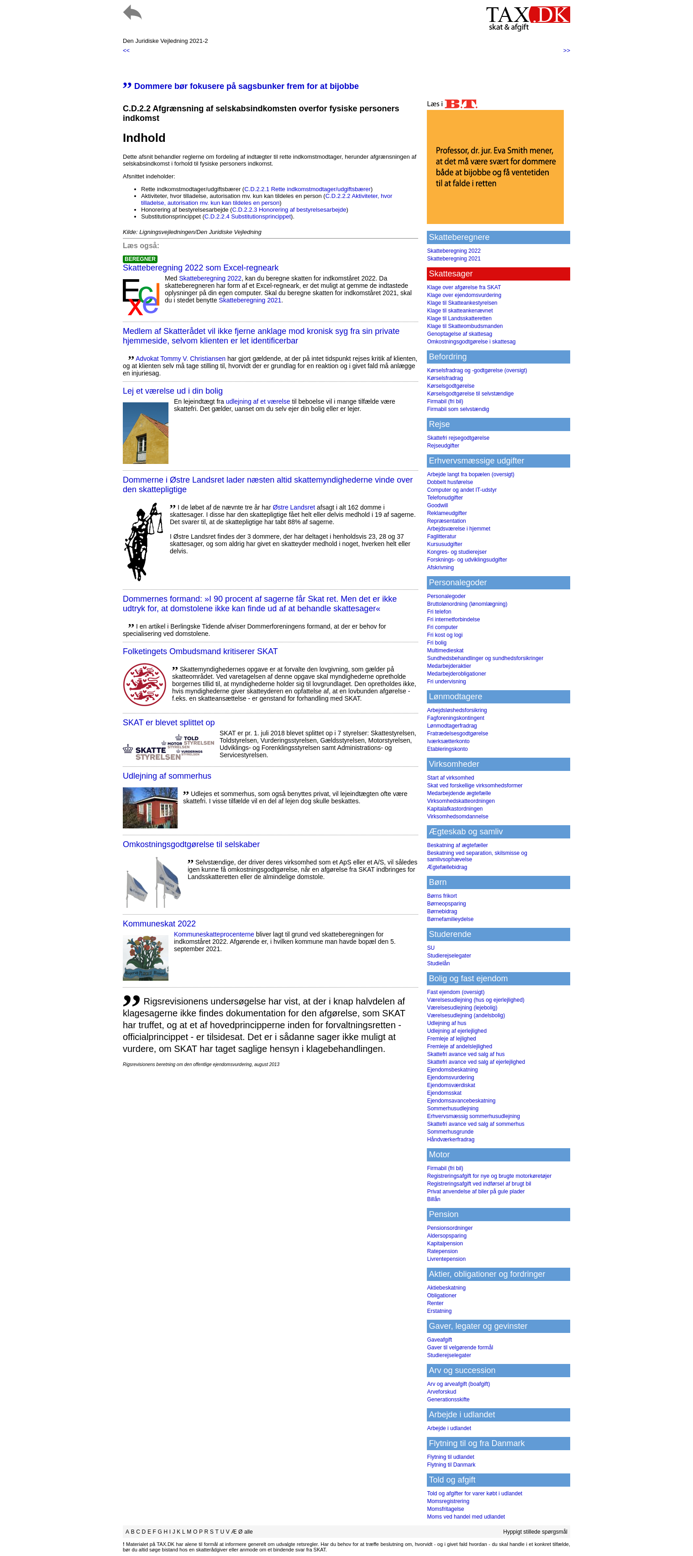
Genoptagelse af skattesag (459, 334)
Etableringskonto (447, 749)
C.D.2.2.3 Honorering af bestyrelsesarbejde (289, 209)
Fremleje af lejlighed (451, 1039)
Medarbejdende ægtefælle (459, 793)
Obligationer (442, 1295)
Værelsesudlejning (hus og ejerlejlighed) (475, 1000)
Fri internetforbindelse (453, 619)
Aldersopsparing (447, 1236)
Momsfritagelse (445, 1509)
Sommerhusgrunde (450, 1132)
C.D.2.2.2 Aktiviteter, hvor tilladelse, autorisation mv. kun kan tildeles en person (266, 199)
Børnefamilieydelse (450, 919)
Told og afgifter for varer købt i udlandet (474, 1493)
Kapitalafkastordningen (455, 809)
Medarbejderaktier (449, 666)
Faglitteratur (441, 536)
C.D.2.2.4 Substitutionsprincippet (248, 216)
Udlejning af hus (446, 1023)
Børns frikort (442, 896)
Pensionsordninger (449, 1228)
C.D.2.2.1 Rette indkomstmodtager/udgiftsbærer (307, 189)
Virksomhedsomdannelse (457, 816)
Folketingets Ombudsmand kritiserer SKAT (200, 651)
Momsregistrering (448, 1501)
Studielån (438, 963)
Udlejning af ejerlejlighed (457, 1031)
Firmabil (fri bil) (445, 401)
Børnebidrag (442, 911)
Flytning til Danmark (451, 1465)
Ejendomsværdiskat (451, 1085)
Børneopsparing (446, 903)
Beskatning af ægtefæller (457, 845)
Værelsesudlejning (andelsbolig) (466, 1015)
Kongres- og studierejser (457, 552)
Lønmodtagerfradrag (452, 726)
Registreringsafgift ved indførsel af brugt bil (479, 1184)
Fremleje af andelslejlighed (459, 1046)
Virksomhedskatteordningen (461, 801)
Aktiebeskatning (446, 1288)
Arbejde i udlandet (449, 1428)
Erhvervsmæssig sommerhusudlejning (473, 1116)
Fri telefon (439, 612)
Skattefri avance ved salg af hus (465, 1054)
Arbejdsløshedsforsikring (457, 710)
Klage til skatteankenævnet (460, 310)
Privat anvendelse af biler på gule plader (476, 1191)
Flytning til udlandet (450, 1457)
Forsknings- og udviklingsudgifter (467, 560)
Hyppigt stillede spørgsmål (535, 1532)
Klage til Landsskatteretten (459, 318)
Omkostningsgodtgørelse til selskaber (191, 844)
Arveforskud (441, 1392)
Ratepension (442, 1251)
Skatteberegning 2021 (250, 300)
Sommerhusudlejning (452, 1108)
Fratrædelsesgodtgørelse (457, 733)
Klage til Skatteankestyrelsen (462, 303)
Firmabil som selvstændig (458, 409)
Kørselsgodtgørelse (450, 386)
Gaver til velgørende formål (460, 1347)
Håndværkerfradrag (450, 1139)
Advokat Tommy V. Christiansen (181, 358)
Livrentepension (446, 1259)
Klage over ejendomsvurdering (464, 295)
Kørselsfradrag (445, 378)
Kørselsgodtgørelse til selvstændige (470, 393)
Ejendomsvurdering (450, 1077)
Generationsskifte (448, 1399)
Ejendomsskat (444, 1093)
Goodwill (437, 505)
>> (566, 50)
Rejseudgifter (443, 445)
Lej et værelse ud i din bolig (173, 391)
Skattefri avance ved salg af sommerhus (475, 1124)
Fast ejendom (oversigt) (455, 992)
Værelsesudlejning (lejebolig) (462, 1007)
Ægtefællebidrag (447, 867)
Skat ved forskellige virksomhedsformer (474, 785)
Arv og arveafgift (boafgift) (458, 1384)
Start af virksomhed (450, 778)
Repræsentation (446, 521)
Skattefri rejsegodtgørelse (458, 438)
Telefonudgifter (445, 497)
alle (248, 1532)
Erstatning (439, 1311)
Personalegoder (446, 596)
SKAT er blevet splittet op (169, 722)
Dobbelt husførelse (450, 482)
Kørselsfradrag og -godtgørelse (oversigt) (477, 370)
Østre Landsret (294, 507)
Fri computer (442, 627)
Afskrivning (440, 567)
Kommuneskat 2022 (159, 923)
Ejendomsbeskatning (452, 1070)
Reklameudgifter (447, 513)
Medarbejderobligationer (456, 674)
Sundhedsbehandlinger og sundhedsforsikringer (485, 658)
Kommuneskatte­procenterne (214, 934)
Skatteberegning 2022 (210, 278)
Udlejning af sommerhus (167, 776)
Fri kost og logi (444, 635)
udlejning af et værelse (258, 401)
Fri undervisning (446, 681)
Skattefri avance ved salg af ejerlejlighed (476, 1062)
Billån (433, 1199)
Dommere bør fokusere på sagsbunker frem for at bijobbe (241, 86)
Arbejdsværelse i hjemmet (458, 529)
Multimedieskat (445, 650)
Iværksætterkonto (448, 741)
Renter (435, 1303)
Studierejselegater (449, 955)
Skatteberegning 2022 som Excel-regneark (200, 267)
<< (126, 50)
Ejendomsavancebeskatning (461, 1101)
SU (431, 948)
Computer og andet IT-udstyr (462, 490)
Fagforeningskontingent (455, 718)
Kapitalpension (445, 1243)
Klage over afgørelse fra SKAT (464, 287)
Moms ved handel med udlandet (466, 1517)
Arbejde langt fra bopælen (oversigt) (470, 474)
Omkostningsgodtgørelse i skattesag (471, 341)
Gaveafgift (439, 1340)
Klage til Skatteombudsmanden (465, 326)
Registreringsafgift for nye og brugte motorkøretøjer (489, 1176)
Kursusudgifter (444, 544)
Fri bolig (436, 643)
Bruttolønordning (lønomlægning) (467, 604)
